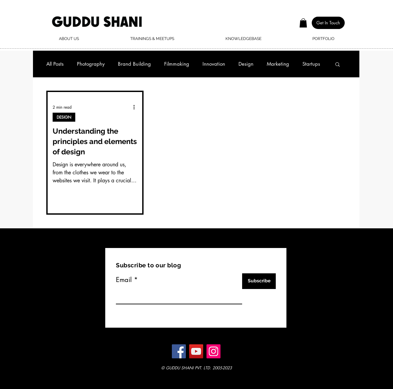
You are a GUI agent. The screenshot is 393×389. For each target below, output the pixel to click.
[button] (303, 22)
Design (245, 64)
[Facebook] (179, 351)
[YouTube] (196, 351)
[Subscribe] (259, 281)
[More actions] (136, 107)
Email (124, 279)
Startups (311, 64)
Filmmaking (176, 64)
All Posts (55, 64)
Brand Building (134, 64)
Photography (91, 64)
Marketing (278, 64)
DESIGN (64, 117)
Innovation (213, 64)
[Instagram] (213, 351)
